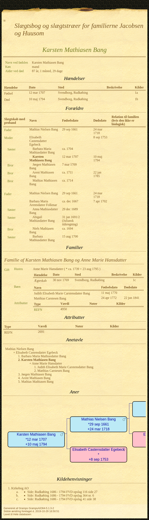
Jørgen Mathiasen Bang (36, 374)
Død (7, 99)
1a (136, 92)
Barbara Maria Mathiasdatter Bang (42, 150)
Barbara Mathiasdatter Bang (42, 238)
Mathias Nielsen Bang (43, 129)
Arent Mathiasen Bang (35, 378)
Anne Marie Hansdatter (48, 269)
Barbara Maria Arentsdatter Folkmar (43, 203)
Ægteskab (40, 280)
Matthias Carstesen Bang (50, 298)
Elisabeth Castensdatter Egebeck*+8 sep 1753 (98, 454)
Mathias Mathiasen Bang (37, 381)
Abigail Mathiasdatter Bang (42, 218)
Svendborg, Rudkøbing (73, 92)
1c (134, 280)
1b (136, 99)
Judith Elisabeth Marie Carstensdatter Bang (62, 293)
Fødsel (8, 93)
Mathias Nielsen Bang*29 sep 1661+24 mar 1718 (98, 424)
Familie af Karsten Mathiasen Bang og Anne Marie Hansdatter (65, 260)
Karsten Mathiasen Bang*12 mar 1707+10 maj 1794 (36, 439)
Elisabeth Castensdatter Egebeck (38, 141)
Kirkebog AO (20, 488)
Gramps (23, 508)
